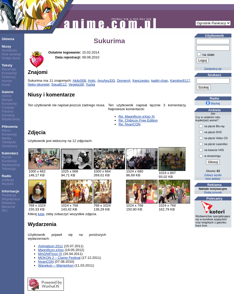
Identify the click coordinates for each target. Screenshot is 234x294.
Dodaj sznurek (213, 192)
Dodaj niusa (11, 58)
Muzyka (8, 184)
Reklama (8, 203)
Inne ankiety (212, 178)
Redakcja (9, 195)
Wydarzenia (11, 119)
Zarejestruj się (213, 68)
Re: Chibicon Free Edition (138, 120)
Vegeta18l (76, 84)
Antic (92, 80)
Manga (7, 100)
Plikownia (10, 127)
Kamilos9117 (180, 80)
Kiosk (6, 85)
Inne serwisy (11, 54)
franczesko (140, 80)
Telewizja (9, 169)
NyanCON (46, 261)
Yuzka (90, 84)
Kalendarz (10, 153)
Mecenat (8, 207)
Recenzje (9, 69)
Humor (7, 81)
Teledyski (9, 142)
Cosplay (8, 107)
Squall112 (59, 84)
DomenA (123, 80)
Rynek (7, 157)
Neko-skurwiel (38, 84)
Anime (7, 96)
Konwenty (9, 73)
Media (6, 138)
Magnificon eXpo (51, 250)
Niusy (6, 46)
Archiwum (9, 50)
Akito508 (79, 80)
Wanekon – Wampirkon (56, 265)
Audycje (8, 180)
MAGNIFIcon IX (50, 254)
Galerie (7, 92)
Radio (6, 176)
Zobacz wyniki (213, 175)
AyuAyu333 (106, 80)
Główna (8, 39)
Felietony (9, 77)
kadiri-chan (159, 80)
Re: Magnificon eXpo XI (137, 116)
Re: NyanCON (130, 124)
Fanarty (7, 111)
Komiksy (8, 115)
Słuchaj (213, 103)
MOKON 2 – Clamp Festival (59, 258)
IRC (5, 211)
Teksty (7, 65)
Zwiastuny (9, 146)
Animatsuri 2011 (50, 246)
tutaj (41, 214)
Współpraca (11, 199)
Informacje (10, 191)
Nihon (6, 130)
